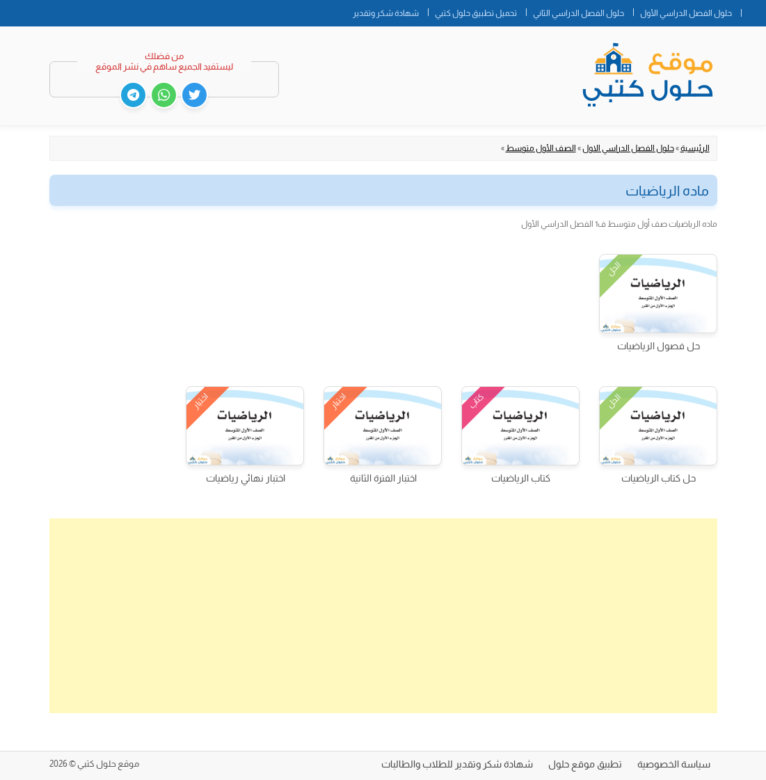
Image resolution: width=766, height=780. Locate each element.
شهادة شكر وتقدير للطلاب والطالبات (457, 764)
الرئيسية (695, 148)
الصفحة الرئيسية (753, 10)
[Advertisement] (383, 615)
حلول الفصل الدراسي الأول (686, 13)
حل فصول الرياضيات (658, 345)
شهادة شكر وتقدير (386, 13)
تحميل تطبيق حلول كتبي (476, 13)
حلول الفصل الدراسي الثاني (578, 13)
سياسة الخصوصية (673, 764)
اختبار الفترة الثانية (383, 478)
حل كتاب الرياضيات (658, 478)
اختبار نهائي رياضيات (245, 478)
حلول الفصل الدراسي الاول (628, 148)
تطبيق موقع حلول (585, 764)
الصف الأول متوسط (541, 148)
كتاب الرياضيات (520, 478)
